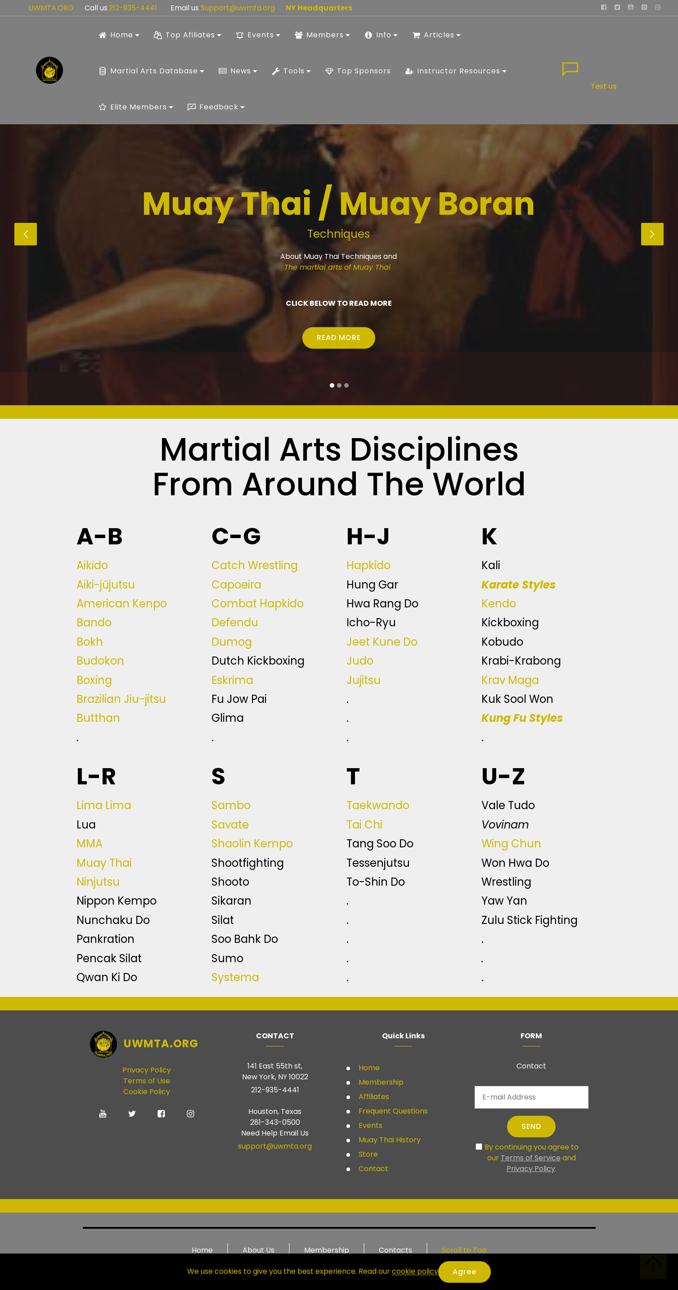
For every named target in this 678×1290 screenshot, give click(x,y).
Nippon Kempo (116, 900)
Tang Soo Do (379, 843)
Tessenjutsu (378, 862)
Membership (380, 1082)
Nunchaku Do (113, 920)
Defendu (234, 622)
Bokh (89, 641)
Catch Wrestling (254, 565)
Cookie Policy (146, 1091)
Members (319, 35)
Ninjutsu (98, 881)
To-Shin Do (375, 881)
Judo (359, 660)
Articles (433, 35)
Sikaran (231, 900)
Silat (222, 920)
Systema (235, 977)
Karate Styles (518, 584)
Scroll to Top (464, 1250)
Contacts (395, 1250)
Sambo (231, 805)
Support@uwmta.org (239, 8)
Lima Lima (103, 805)
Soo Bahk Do (244, 939)
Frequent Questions (393, 1111)
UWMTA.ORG (51, 8)
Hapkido (368, 565)
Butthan (98, 718)
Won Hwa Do (515, 862)
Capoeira (236, 584)
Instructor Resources (452, 71)
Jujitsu (363, 680)
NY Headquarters (319, 8)
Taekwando (377, 805)
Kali (490, 565)
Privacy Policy (146, 1070)
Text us (604, 86)
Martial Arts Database (148, 71)
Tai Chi (364, 824)
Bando (94, 622)
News (235, 71)
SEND (531, 1126)
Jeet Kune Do (382, 641)
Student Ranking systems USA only (392, 346)
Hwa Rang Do (382, 603)
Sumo (227, 958)
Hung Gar (372, 584)
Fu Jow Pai (239, 699)
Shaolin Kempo (252, 843)
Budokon (100, 660)
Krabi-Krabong (521, 660)
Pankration (105, 939)
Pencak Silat (109, 958)
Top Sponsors (358, 71)
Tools (288, 71)
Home (116, 35)
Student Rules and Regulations (283, 346)
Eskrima (232, 680)
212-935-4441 (132, 8)
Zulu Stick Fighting (529, 920)
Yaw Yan (504, 900)
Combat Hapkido (257, 603)
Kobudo (502, 641)
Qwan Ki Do (106, 977)
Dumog (231, 641)
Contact (372, 1168)
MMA (89, 843)
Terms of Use (146, 1081)
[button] (25, 234)
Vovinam (505, 824)
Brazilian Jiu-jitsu (121, 699)
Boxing (94, 680)
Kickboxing (510, 622)
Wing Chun (511, 843)
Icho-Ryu (371, 622)
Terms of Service (531, 1158)
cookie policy (415, 1272)
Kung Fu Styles (522, 718)
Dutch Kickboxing (258, 660)
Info (377, 35)
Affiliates (373, 1096)
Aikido (92, 565)
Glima (227, 718)
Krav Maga (510, 680)
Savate (230, 824)
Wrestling (506, 881)
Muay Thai (104, 862)
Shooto (230, 881)
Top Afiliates (184, 35)
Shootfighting (247, 862)
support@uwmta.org (275, 1146)
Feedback (213, 107)
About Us (258, 1250)
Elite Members (133, 107)
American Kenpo (121, 603)
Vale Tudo (508, 805)
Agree (464, 1272)
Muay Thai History (389, 1140)
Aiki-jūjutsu (105, 584)
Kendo (498, 603)
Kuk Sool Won (517, 699)
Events (255, 35)
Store (367, 1154)
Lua (86, 824)
